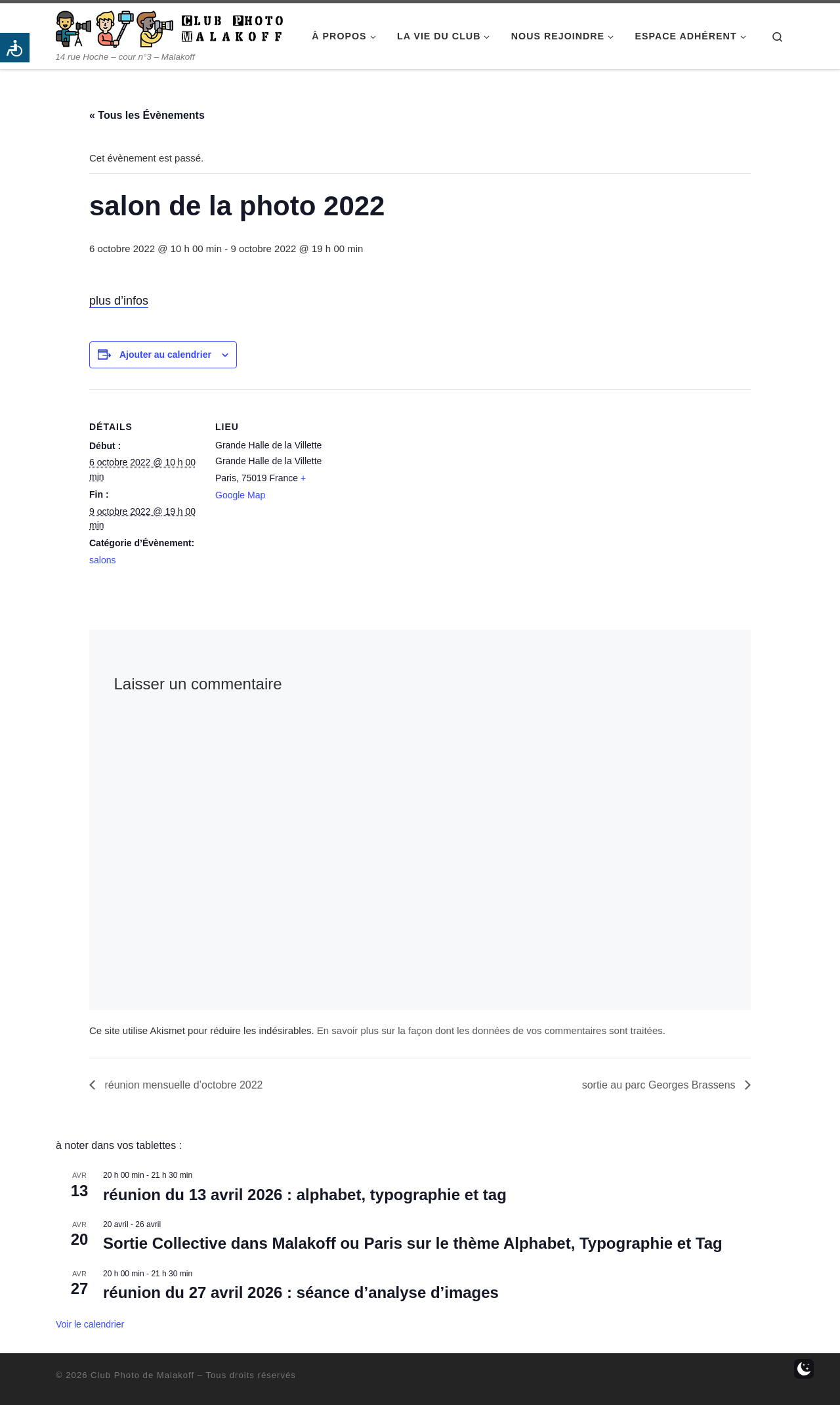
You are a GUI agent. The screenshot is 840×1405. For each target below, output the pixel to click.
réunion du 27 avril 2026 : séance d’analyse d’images (301, 1292)
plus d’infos (118, 300)
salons (102, 560)
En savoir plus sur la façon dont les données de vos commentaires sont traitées (490, 1030)
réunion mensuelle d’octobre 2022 (182, 1085)
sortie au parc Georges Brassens (660, 1085)
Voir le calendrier (90, 1324)
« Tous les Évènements (147, 115)
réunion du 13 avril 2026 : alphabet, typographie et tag (305, 1194)
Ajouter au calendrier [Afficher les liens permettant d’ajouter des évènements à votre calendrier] (165, 354)
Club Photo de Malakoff (142, 1375)
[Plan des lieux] (410, 480)
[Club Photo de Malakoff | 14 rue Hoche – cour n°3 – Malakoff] (169, 27)
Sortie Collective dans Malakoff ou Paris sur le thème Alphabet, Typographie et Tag (413, 1243)
